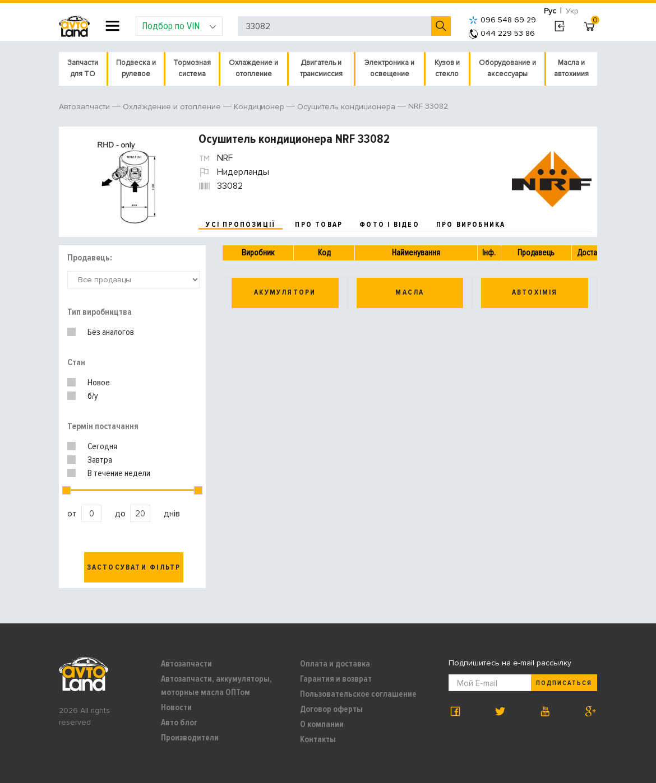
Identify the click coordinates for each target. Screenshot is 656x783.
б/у (92, 396)
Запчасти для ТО (82, 68)
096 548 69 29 (502, 20)
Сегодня (102, 446)
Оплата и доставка (335, 664)
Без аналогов (110, 332)
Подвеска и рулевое (136, 68)
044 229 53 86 (502, 33)
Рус (550, 11)
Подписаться (564, 683)
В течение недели (118, 473)
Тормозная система (192, 68)
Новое (98, 382)
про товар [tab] (319, 224)
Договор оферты (331, 709)
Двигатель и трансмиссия (321, 68)
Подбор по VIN (179, 26)
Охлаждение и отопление (253, 68)
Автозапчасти (186, 664)
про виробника (471, 224)
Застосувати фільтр (134, 567)
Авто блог (179, 722)
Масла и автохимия (571, 68)
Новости (176, 707)
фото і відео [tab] (389, 224)
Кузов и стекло (447, 68)
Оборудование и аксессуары (507, 68)
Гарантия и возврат (336, 679)
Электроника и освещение (389, 68)
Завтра (99, 459)
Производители (190, 738)
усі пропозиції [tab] (240, 224)
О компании (322, 724)
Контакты (318, 739)
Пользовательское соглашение (358, 694)
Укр (572, 11)
